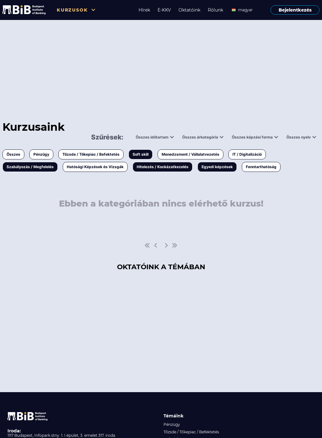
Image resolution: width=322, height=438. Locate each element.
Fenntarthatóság (261, 166)
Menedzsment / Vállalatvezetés (190, 154)
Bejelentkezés (295, 10)
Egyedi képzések (217, 166)
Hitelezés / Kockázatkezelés (162, 166)
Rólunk (215, 10)
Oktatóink (189, 10)
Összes (13, 154)
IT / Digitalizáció (247, 154)
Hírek (144, 10)
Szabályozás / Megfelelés (30, 166)
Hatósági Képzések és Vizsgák (95, 166)
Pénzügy (41, 154)
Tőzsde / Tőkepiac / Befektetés (91, 154)
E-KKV (164, 10)
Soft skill (141, 154)
